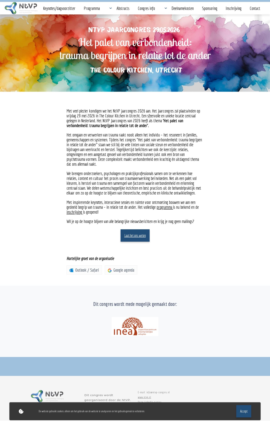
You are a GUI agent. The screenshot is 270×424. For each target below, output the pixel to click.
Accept (244, 411)
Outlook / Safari (84, 273)
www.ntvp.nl (144, 400)
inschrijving (75, 215)
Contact (197, 10)
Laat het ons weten (135, 239)
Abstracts (96, 10)
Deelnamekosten (139, 10)
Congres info (116, 10)
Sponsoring (160, 10)
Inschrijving (180, 10)
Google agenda (121, 273)
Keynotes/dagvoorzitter (51, 10)
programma (165, 210)
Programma (78, 10)
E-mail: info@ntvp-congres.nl (154, 395)
